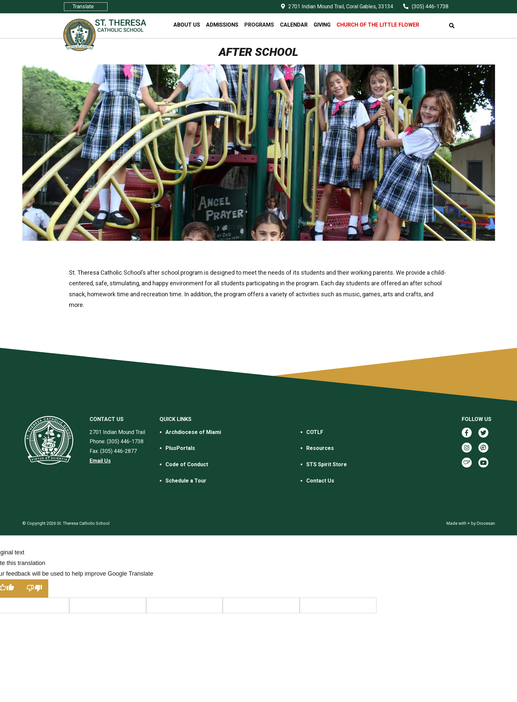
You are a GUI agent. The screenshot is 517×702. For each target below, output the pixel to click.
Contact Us (320, 481)
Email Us (100, 461)
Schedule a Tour (185, 481)
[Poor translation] (34, 588)
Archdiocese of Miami (193, 432)
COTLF (314, 432)
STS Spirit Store (326, 464)
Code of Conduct (186, 464)
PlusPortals (180, 448)
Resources (320, 448)
